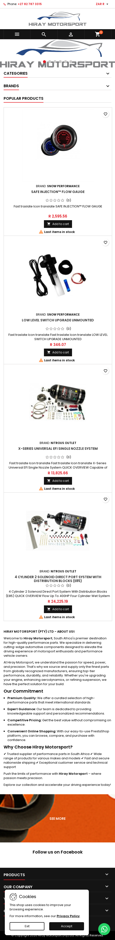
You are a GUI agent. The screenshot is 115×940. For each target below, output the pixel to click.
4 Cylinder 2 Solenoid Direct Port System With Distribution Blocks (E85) (58, 579)
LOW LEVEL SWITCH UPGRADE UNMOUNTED (58, 320)
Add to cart (58, 224)
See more (58, 819)
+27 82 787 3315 (30, 4)
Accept (66, 926)
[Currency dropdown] (102, 4)
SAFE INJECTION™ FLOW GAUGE (58, 191)
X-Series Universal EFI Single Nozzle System (58, 448)
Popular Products (23, 98)
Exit (27, 926)
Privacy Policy (68, 916)
